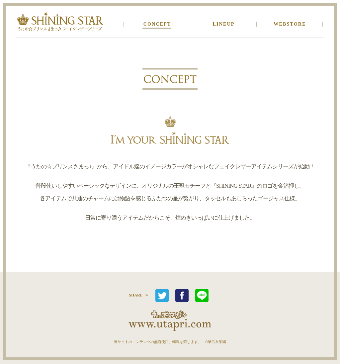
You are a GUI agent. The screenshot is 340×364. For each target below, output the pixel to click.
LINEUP (224, 24)
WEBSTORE (290, 24)
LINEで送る (202, 295)
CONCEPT (157, 24)
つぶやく (162, 295)
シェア (182, 295)
